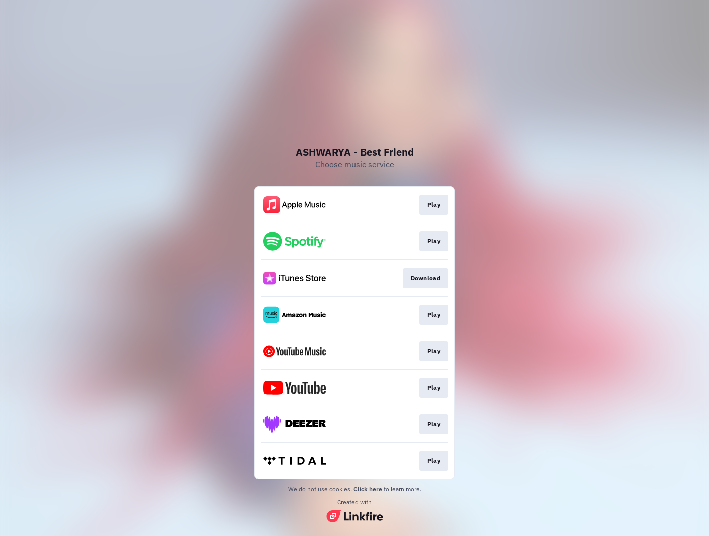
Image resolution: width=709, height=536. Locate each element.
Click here (367, 489)
